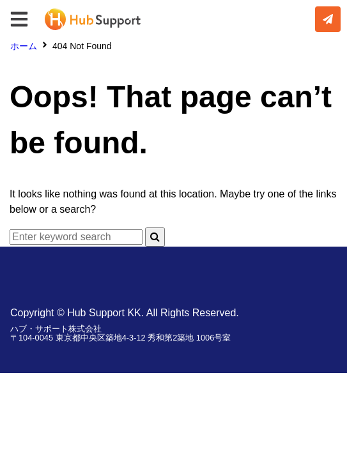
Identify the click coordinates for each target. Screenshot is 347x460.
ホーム (23, 46)
